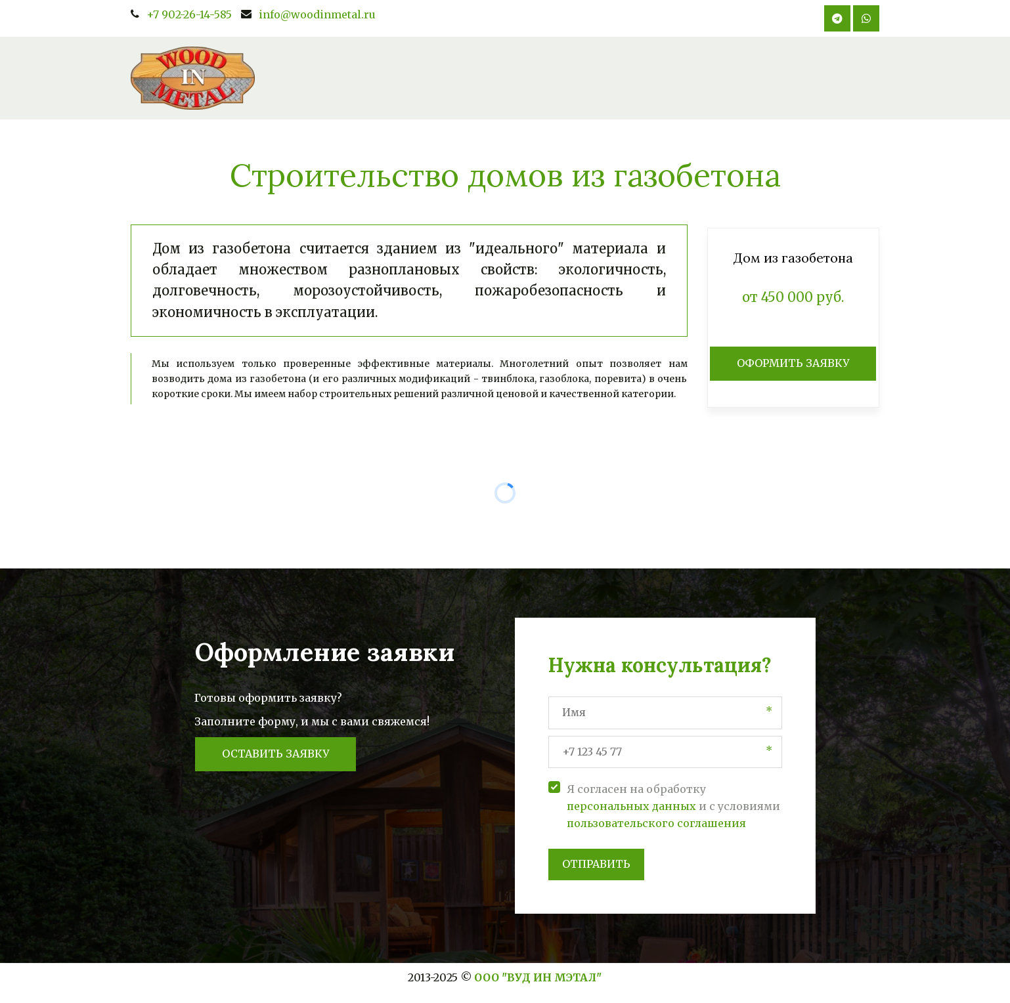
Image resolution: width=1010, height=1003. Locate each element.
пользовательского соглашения (656, 823)
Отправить (596, 863)
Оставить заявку (275, 753)
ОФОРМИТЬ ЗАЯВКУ (793, 363)
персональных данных (631, 806)
